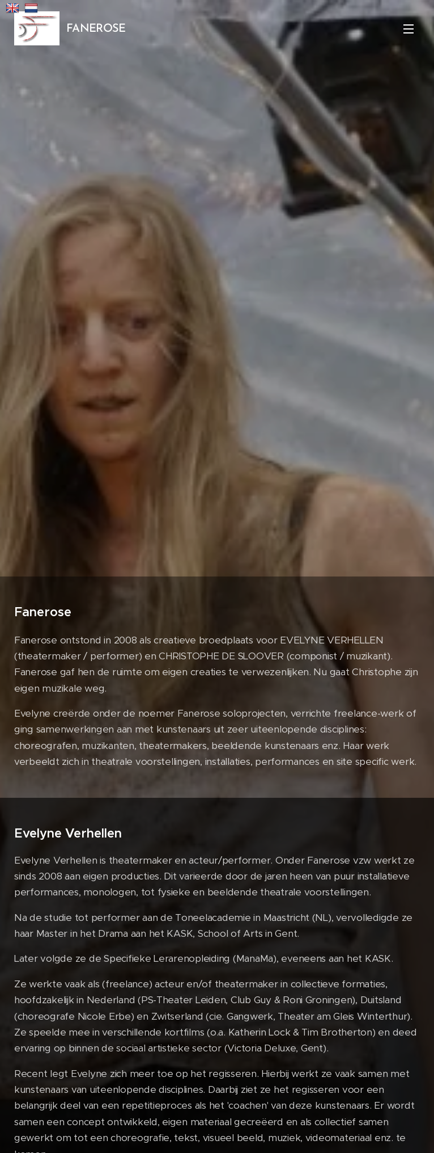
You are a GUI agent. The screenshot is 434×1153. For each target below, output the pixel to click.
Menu (408, 29)
